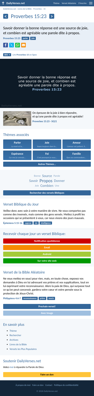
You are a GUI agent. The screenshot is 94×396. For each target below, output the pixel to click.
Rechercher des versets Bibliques (47, 192)
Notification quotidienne (47, 240)
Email (47, 247)
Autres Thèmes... (47, 164)
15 (44, 9)
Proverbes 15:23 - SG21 (44, 121)
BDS (7, 55)
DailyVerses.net (9, 9)
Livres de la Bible (25, 9)
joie (33, 38)
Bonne (37, 175)
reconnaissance (30, 298)
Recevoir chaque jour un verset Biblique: (34, 233)
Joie (37, 185)
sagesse (28, 223)
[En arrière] (5, 16)
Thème (56, 3)
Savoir (33, 181)
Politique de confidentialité (66, 385)
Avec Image (47, 313)
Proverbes (37, 9)
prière (42, 298)
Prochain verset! (47, 306)
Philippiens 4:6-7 (12, 298)
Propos (46, 181)
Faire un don (46, 374)
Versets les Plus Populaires (23, 349)
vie (36, 223)
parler (25, 38)
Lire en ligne (25, 54)
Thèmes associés (16, 134)
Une (57, 185)
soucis (51, 298)
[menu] (91, 4)
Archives (14, 339)
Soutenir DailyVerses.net (22, 361)
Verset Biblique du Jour (21, 204)
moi (12, 367)
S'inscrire (82, 3)
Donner (59, 181)
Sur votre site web (47, 260)
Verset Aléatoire (69, 3)
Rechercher (15, 335)
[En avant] (51, 16)
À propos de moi (23, 385)
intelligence (46, 223)
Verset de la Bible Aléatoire (24, 272)
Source (47, 176)
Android (47, 254)
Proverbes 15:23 (11, 38)
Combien (46, 186)
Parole (57, 175)
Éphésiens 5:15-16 (12, 223)
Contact (48, 385)
